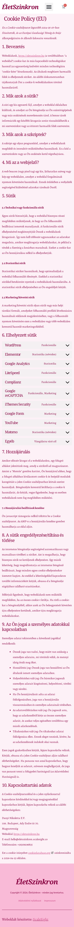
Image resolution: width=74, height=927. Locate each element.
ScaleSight (40, 919)
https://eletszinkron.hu (31, 56)
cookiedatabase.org (39, 853)
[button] (49, 7)
